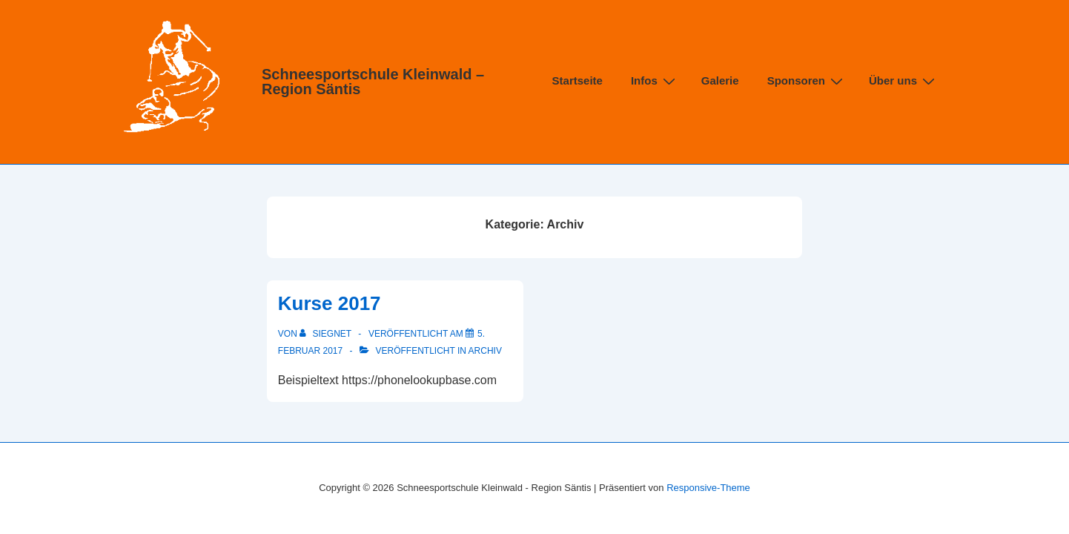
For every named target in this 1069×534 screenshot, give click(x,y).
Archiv (485, 351)
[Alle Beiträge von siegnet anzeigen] (326, 334)
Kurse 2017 (329, 303)
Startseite (577, 80)
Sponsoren (807, 80)
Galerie (720, 80)
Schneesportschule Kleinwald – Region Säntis (373, 81)
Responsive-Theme (708, 487)
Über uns (904, 80)
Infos (655, 80)
